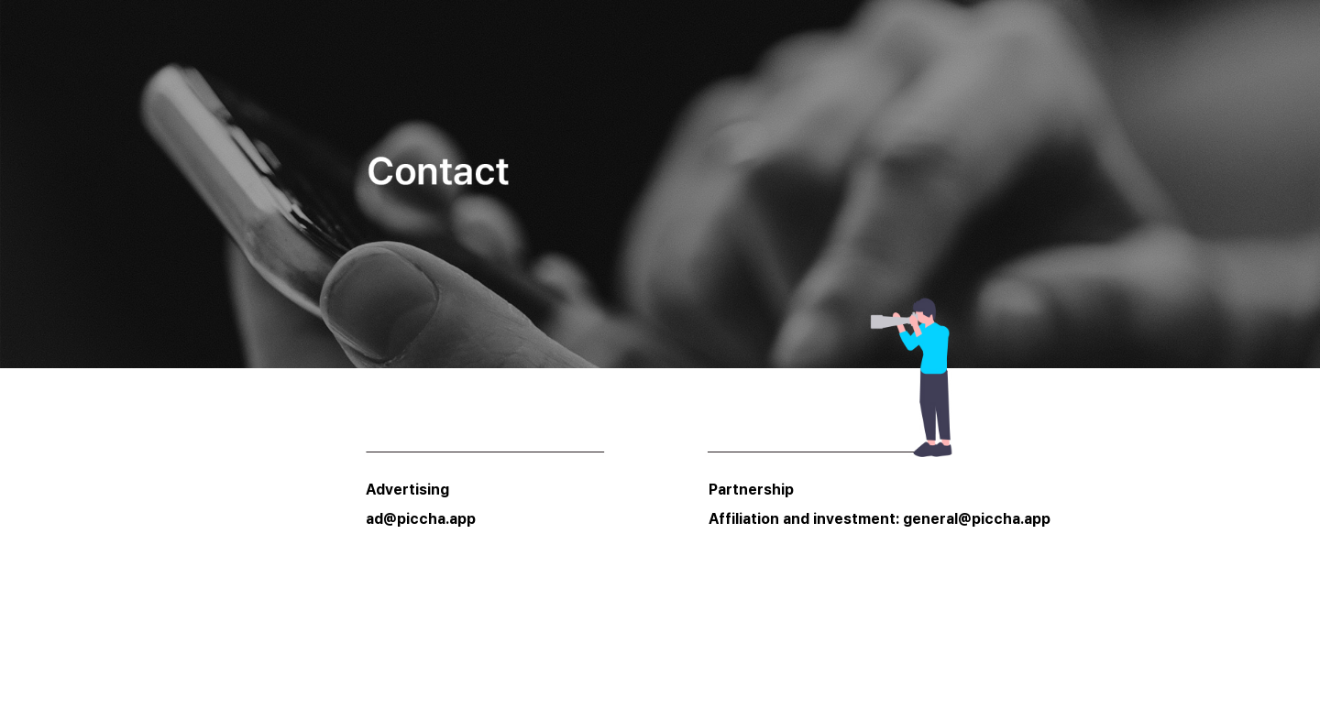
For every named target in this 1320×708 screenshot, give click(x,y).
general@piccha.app (976, 519)
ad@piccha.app (421, 519)
